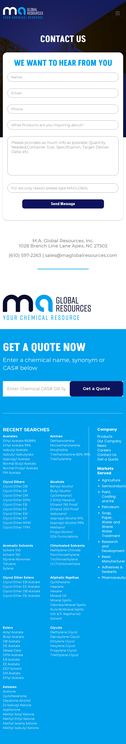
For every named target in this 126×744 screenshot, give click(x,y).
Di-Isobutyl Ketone (17, 705)
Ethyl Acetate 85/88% (19, 441)
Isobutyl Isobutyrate (18, 454)
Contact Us (106, 454)
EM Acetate (12, 673)
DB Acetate (11, 641)
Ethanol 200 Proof (64, 509)
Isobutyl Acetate (15, 450)
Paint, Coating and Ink (109, 496)
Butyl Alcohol (60, 491)
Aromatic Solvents (18, 545)
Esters (8, 627)
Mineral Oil (58, 596)
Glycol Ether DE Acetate (21, 596)
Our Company (109, 441)
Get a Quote (107, 459)
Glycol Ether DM (15, 495)
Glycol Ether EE (15, 509)
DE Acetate (11, 646)
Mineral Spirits (60, 600)
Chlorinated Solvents (67, 545)
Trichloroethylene (64, 559)
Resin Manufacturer (113, 559)
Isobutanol (58, 514)
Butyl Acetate (13, 637)
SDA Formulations (64, 536)
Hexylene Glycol (62, 646)
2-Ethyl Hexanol (62, 500)
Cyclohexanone (15, 696)
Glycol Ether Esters (18, 577)
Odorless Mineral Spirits (68, 605)
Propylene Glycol (63, 650)
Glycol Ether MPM (17, 523)
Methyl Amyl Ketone (18, 714)
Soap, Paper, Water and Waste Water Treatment (111, 524)
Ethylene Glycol (62, 641)
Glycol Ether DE (15, 491)
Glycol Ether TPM (16, 527)
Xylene (8, 568)
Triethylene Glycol (64, 655)
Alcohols (57, 482)
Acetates (10, 436)
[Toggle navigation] (117, 13)
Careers (104, 450)
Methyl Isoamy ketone (20, 723)
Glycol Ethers (14, 482)
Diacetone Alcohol (17, 700)
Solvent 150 (11, 555)
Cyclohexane (60, 582)
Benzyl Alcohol (61, 486)
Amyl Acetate (13, 632)
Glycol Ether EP (15, 518)
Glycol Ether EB (15, 504)
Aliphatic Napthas (64, 577)
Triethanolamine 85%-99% (70, 454)
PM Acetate (12, 473)
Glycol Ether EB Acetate (21, 582)
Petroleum (110, 507)
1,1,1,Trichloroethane (65, 564)
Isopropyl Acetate (16, 459)
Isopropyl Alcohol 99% (67, 523)
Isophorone (11, 710)
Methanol (57, 527)
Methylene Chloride (65, 550)
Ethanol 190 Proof (64, 504)
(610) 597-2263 (25, 255)
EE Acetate (11, 664)
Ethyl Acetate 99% (17, 445)
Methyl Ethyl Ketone (19, 719)
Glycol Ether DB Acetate (21, 591)
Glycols (56, 627)
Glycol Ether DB (15, 486)
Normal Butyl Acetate (19, 463)
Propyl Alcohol (61, 532)
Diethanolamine (62, 441)
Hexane (56, 591)
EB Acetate (11, 659)
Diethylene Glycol (64, 632)
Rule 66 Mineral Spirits (67, 609)
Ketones (10, 687)
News (101, 445)
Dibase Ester (12, 650)
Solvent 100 (12, 550)
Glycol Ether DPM (16, 500)
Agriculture (111, 480)
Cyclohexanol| (61, 495)
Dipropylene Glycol (65, 637)
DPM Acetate (13, 655)
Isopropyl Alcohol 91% (66, 518)
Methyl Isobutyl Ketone (21, 728)
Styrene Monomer (17, 559)
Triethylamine (60, 459)
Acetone (9, 691)
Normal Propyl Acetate (20, 468)
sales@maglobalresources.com (81, 255)
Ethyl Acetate (13, 678)
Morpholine (59, 450)
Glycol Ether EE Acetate (21, 586)
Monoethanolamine (65, 445)
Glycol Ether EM (15, 514)
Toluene (9, 564)
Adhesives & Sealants (112, 569)
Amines (56, 436)
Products (105, 436)
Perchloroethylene (64, 555)
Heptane (57, 586)
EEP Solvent (12, 669)
